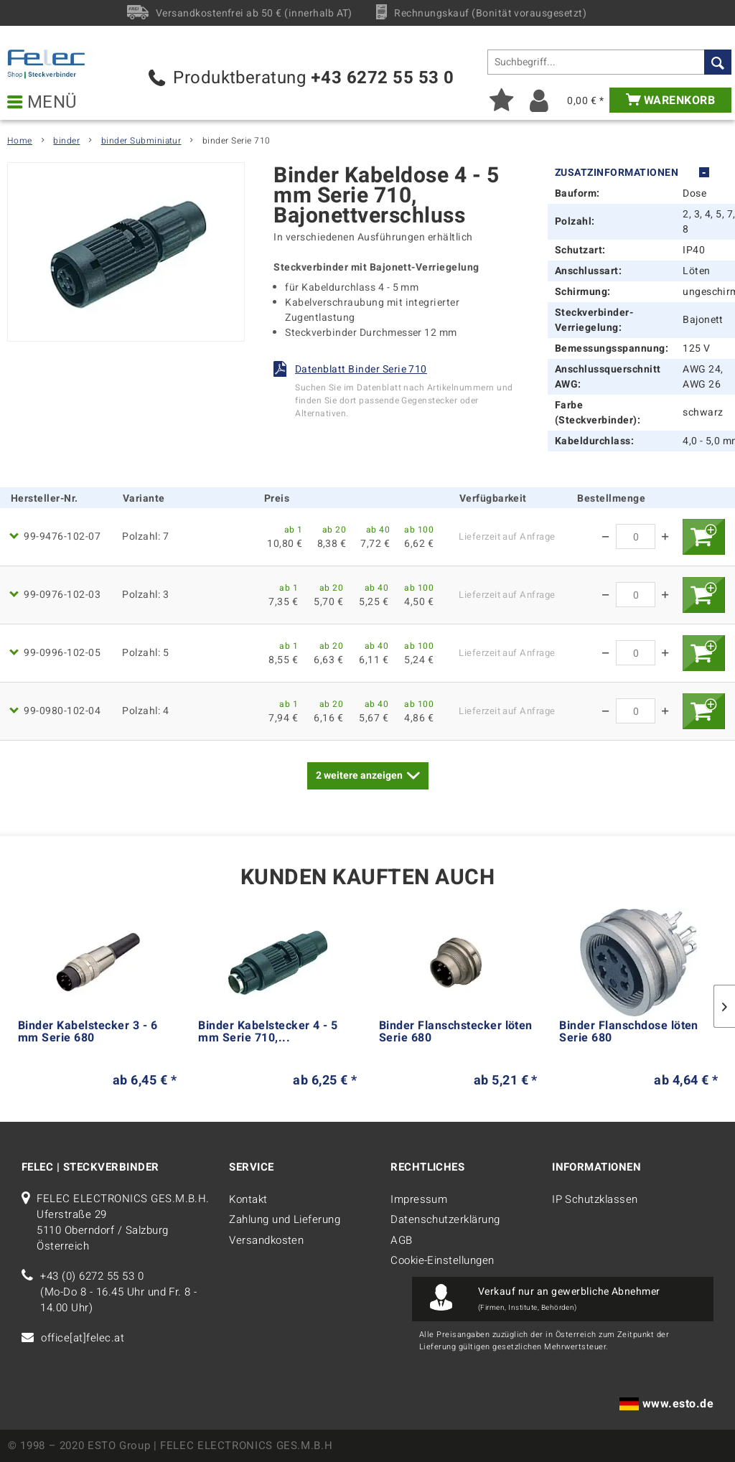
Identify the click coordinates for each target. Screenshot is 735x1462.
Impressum (418, 1199)
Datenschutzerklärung (445, 1219)
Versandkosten (266, 1240)
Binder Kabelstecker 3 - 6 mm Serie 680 (87, 1033)
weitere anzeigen (368, 773)
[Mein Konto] (539, 100)
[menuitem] (609, 62)
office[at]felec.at (82, 1338)
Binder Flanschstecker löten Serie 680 (456, 1033)
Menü (42, 102)
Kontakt (248, 1199)
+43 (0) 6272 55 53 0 (92, 1276)
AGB (401, 1240)
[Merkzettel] (501, 100)
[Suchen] (717, 62)
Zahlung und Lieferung (284, 1219)
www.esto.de (677, 1403)
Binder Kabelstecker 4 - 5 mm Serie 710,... (267, 1033)
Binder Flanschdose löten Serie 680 (628, 1033)
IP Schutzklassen (595, 1199)
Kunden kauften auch (367, 878)
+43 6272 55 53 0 (382, 77)
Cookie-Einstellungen (442, 1260)
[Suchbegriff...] (609, 62)
